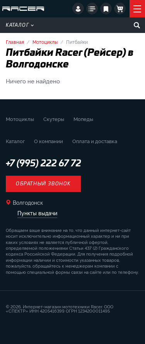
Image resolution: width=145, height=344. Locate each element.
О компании (48, 140)
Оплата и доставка (94, 140)
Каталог (20, 25)
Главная (15, 41)
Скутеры (53, 118)
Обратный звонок (43, 184)
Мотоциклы (45, 41)
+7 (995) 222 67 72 (43, 163)
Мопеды (83, 118)
